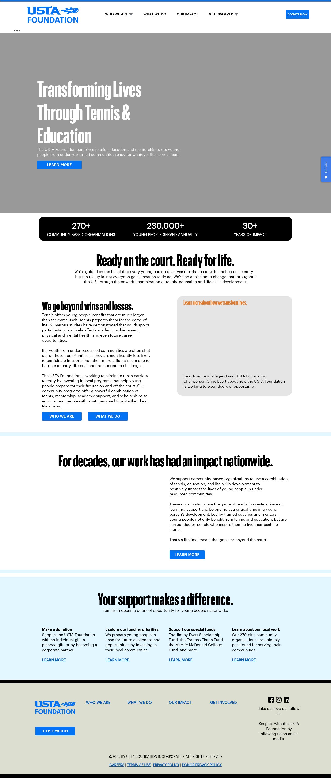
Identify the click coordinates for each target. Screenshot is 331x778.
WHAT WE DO (154, 14)
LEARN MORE (117, 660)
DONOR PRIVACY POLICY (202, 765)
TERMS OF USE (139, 765)
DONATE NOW (297, 14)
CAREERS (116, 765)
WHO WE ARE (116, 14)
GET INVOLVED (221, 14)
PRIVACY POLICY (166, 765)
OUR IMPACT (187, 14)
